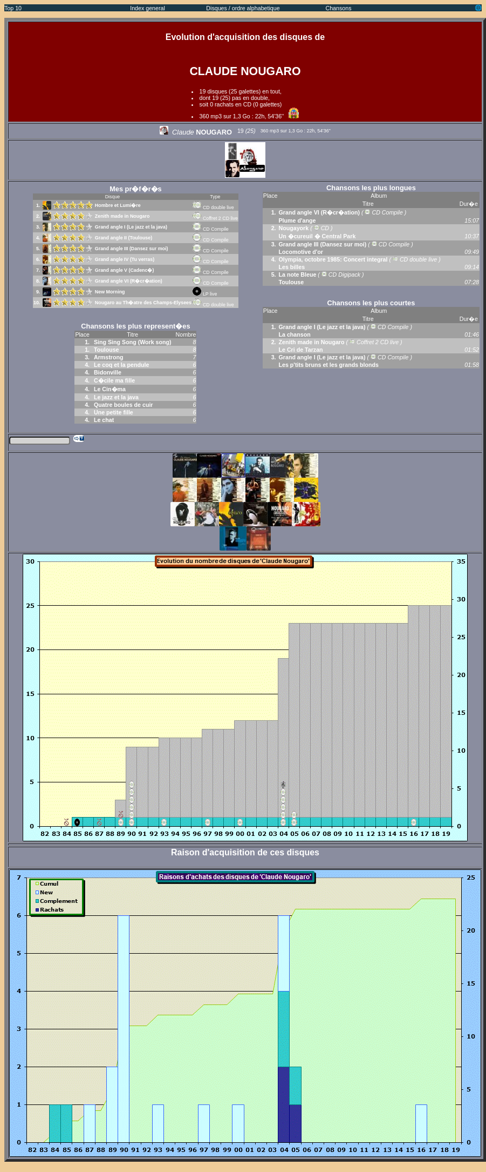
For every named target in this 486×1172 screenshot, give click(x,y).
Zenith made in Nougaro (122, 216)
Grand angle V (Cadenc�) (124, 270)
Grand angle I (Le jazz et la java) (131, 227)
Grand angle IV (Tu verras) (124, 259)
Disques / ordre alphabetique (242, 8)
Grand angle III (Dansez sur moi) (131, 248)
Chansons (339, 8)
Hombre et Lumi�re (118, 205)
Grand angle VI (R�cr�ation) (128, 281)
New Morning (110, 291)
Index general (147, 8)
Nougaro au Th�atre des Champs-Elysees (143, 302)
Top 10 (13, 8)
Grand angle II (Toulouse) (123, 237)
